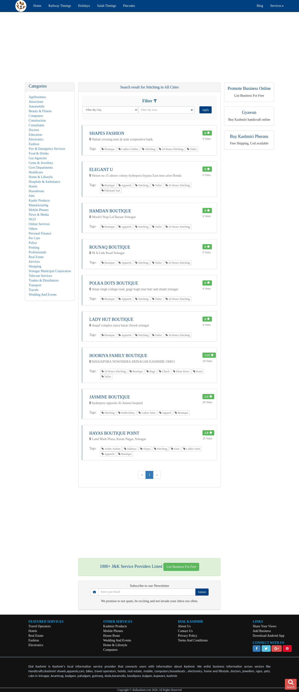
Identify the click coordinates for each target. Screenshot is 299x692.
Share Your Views (264, 626)
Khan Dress (181, 371)
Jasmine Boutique (109, 397)
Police (33, 243)
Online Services (39, 224)
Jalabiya (130, 448)
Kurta (197, 371)
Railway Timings (59, 6)
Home (37, 6)
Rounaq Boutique (109, 247)
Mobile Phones (38, 210)
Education (35, 134)
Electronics (36, 139)
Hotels (33, 186)
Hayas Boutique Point (114, 433)
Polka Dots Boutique (113, 283)
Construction (37, 120)
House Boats (111, 635)
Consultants (36, 125)
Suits (175, 448)
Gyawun (249, 112)
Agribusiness (37, 97)
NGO (32, 219)
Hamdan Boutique (110, 211)
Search (291, 684)
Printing (34, 247)
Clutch (164, 371)
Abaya (145, 448)
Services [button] (277, 6)
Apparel (165, 412)
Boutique (108, 149)
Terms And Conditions (193, 640)
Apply (205, 109)
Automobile (36, 106)
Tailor (192, 149)
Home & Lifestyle (41, 177)
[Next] (157, 475)
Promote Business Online (249, 88)
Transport (35, 285)
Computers (36, 116)
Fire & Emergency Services (47, 149)
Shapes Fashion (106, 133)
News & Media (39, 214)
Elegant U (101, 169)
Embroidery (126, 412)
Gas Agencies (38, 158)
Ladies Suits (146, 412)
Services (34, 261)
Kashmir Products (115, 626)
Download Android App (268, 635)
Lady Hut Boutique (111, 319)
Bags (150, 371)
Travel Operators (39, 626)
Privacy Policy (187, 635)
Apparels (125, 185)
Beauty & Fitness (40, 111)
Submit (202, 592)
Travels (34, 290)
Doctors (34, 130)
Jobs (32, 196)
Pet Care (34, 238)
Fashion (34, 144)
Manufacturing (38, 205)
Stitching (148, 149)
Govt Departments (41, 167)
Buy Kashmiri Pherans (249, 136)
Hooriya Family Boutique (118, 355)
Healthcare (36, 172)
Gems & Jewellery (41, 163)
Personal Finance (40, 233)
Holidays (84, 6)
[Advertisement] (141, 50)
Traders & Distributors (44, 280)
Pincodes (129, 6)
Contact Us (185, 631)
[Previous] (142, 475)
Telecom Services (40, 276)
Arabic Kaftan (111, 448)
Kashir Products (39, 200)
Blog (260, 6)
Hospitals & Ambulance (45, 181)
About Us (184, 626)
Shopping (35, 266)
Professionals (37, 252)
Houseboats (36, 191)
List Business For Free (181, 567)
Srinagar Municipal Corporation (50, 271)
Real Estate (36, 257)
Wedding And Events (43, 294)
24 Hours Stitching (171, 149)
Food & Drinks (39, 153)
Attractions (36, 101)
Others (33, 229)
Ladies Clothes (128, 149)
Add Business (262, 631)
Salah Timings (106, 6)
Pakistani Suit (110, 190)
